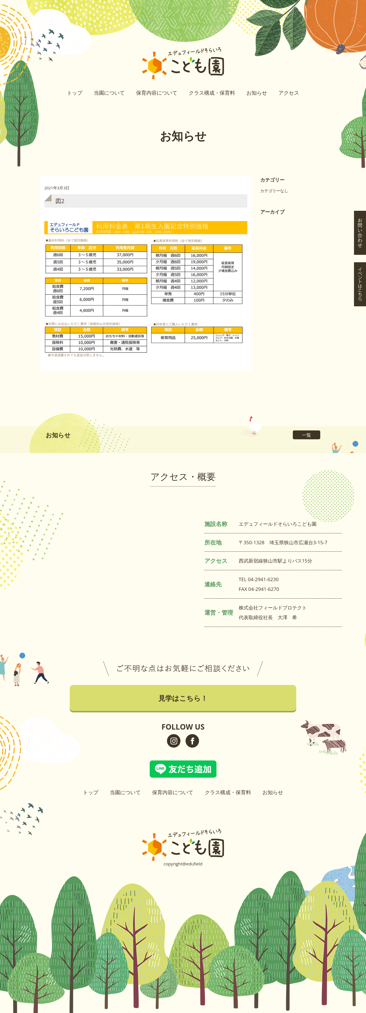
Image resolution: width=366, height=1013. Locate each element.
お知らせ (256, 92)
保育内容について (156, 92)
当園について (109, 92)
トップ (74, 92)
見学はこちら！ (360, 65)
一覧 (306, 435)
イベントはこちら (360, 116)
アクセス (289, 92)
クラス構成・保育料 (212, 92)
